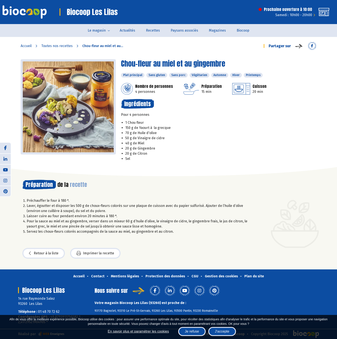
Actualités (127, 30)
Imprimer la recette (95, 253)
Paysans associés (184, 30)
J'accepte (222, 331)
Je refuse (192, 331)
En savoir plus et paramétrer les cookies (138, 331)
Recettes (153, 30)
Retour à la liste (43, 253)
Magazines (217, 30)
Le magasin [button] (97, 30)
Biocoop (243, 30)
